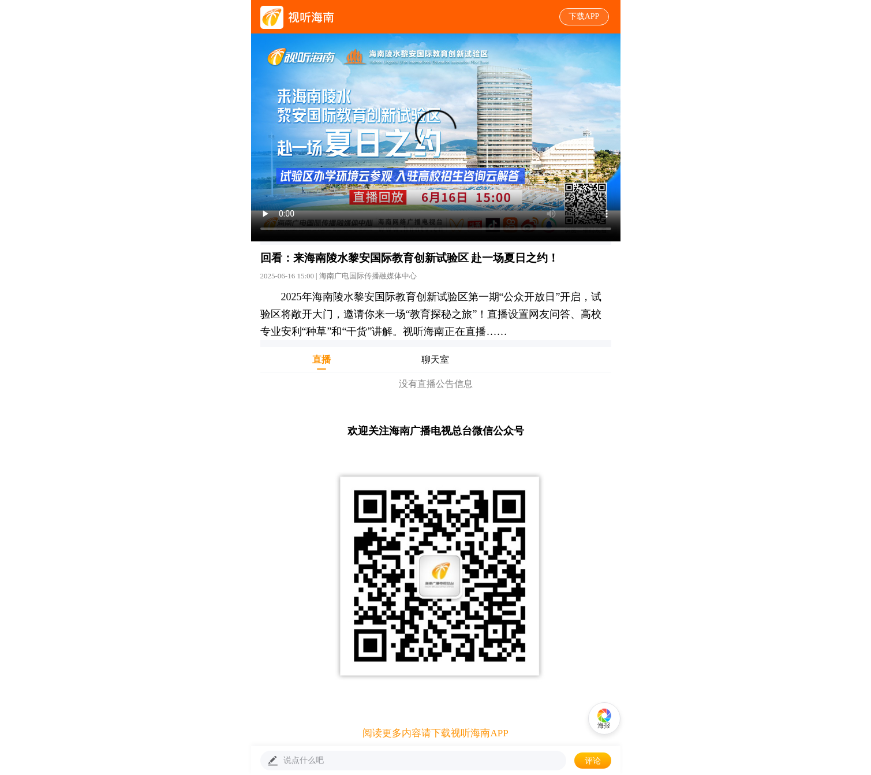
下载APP (584, 16)
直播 (321, 362)
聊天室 (435, 362)
